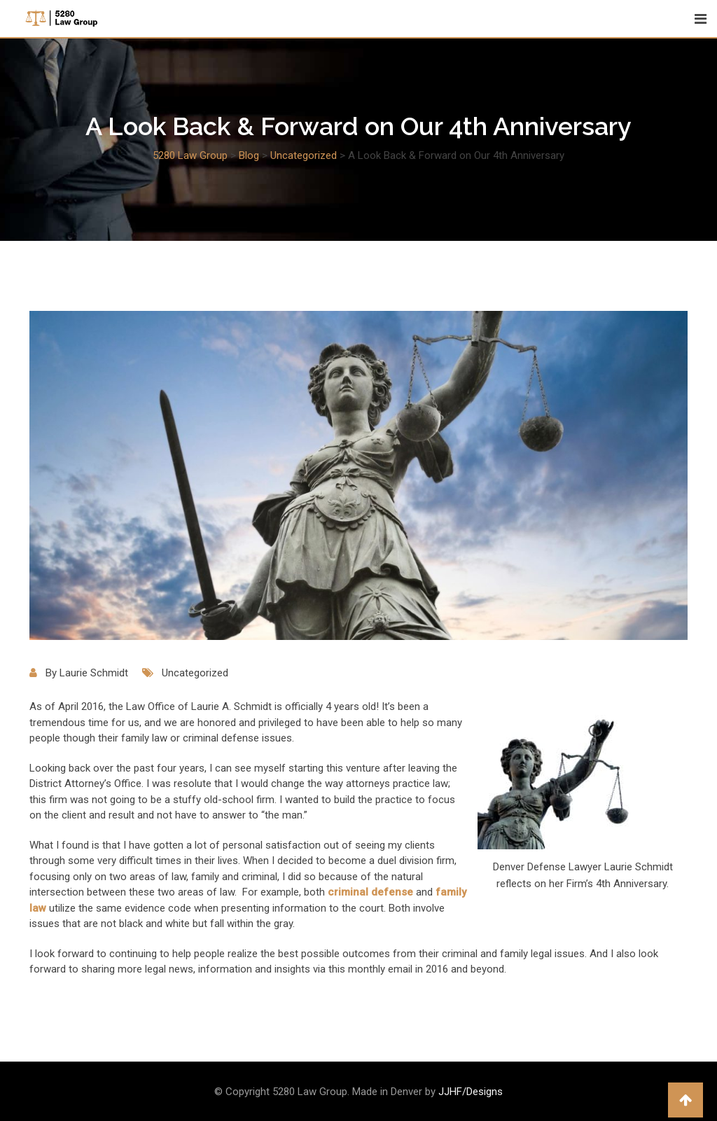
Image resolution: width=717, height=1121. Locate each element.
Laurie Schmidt (94, 673)
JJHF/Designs (470, 1091)
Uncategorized (195, 673)
